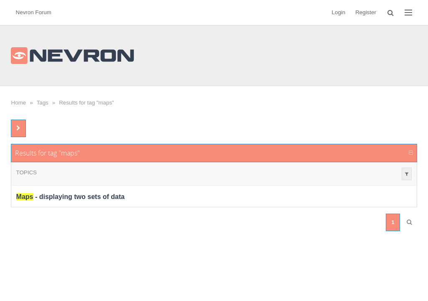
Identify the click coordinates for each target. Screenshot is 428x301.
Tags (42, 102)
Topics (26, 172)
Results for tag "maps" (86, 102)
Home (18, 102)
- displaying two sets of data (70, 196)
